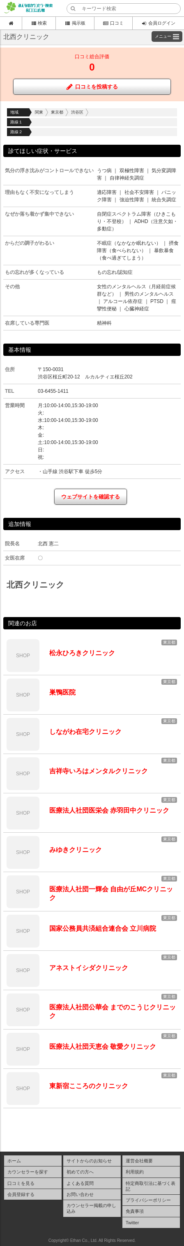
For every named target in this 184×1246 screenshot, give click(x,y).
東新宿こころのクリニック (88, 1085)
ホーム (14, 1160)
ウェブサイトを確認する (90, 497)
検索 (39, 23)
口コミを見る (20, 1183)
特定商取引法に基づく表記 (150, 1186)
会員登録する (20, 1194)
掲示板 (74, 23)
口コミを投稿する (92, 87)
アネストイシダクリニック (88, 967)
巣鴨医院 (62, 692)
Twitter (132, 1222)
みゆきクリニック (75, 849)
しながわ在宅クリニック (85, 731)
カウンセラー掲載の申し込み (91, 1208)
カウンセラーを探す (27, 1171)
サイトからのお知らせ (89, 1160)
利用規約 (135, 1171)
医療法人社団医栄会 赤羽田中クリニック (109, 810)
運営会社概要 (139, 1160)
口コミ (113, 23)
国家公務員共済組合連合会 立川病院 (102, 928)
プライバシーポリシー (148, 1200)
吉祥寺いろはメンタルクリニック (98, 771)
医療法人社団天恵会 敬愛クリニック (102, 1046)
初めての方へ (80, 1171)
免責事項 (135, 1211)
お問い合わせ (80, 1194)
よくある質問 (80, 1183)
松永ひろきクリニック (82, 652)
